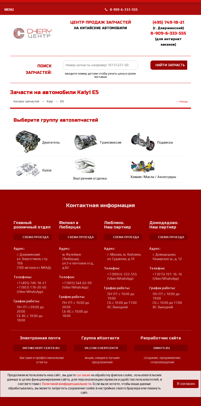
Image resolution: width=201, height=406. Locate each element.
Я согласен (186, 384)
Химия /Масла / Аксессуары (153, 177)
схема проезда (36, 237)
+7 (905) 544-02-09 (77, 283)
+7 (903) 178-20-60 (31, 287)
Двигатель (51, 142)
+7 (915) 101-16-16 (167, 274)
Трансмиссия (110, 142)
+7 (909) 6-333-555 (122, 274)
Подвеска (165, 142)
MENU (9, 9)
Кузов (46, 170)
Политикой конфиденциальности (66, 384)
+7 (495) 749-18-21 (31, 283)
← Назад (181, 101)
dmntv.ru (161, 348)
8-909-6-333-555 (121, 9)
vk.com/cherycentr (101, 348)
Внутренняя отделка (90, 178)
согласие (83, 375)
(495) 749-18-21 (168, 22)
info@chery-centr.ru (41, 348)
